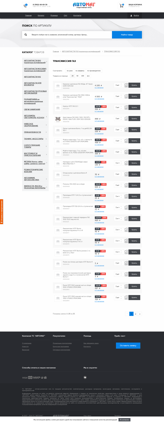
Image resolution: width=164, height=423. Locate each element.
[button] (121, 84)
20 (72, 76)
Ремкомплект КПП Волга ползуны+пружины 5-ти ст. (73, 240)
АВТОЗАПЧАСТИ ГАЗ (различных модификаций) (81, 51)
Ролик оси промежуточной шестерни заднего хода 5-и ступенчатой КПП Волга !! (77, 275)
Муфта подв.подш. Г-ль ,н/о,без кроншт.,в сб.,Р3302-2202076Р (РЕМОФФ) (78, 152)
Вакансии (25, 350)
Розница (54, 15)
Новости (25, 346)
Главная (28, 15)
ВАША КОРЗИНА (135, 5)
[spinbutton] (119, 85)
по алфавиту (80, 71)
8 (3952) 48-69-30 (40, 5)
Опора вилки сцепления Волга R (75, 173)
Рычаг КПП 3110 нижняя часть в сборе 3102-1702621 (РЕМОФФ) (77, 286)
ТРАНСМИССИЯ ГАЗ (112, 51)
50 (77, 76)
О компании (26, 343)
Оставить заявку (128, 345)
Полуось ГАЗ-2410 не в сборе (74, 184)
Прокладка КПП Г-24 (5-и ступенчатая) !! (78, 195)
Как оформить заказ (91, 343)
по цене (70, 71)
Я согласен (124, 420)
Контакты (77, 15)
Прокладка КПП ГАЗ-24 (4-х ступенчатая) (78, 206)
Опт (65, 15)
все (88, 76)
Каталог (41, 15)
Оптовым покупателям (61, 350)
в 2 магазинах (99, 99)
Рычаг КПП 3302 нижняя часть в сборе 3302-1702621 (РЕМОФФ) (77, 297)
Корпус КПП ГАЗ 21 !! (70, 106)
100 (82, 76)
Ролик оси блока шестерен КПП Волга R (78, 262)
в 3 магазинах (99, 211)
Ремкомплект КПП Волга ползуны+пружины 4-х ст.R (73, 229)
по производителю (94, 71)
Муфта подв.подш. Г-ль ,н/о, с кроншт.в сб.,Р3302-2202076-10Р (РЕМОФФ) (77, 140)
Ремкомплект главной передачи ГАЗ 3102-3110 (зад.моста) (76, 218)
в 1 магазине (99, 87)
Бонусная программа (61, 346)
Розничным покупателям (62, 343)
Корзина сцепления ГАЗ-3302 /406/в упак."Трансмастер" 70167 (76, 96)
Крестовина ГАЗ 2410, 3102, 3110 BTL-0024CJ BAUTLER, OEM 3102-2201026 (76, 118)
